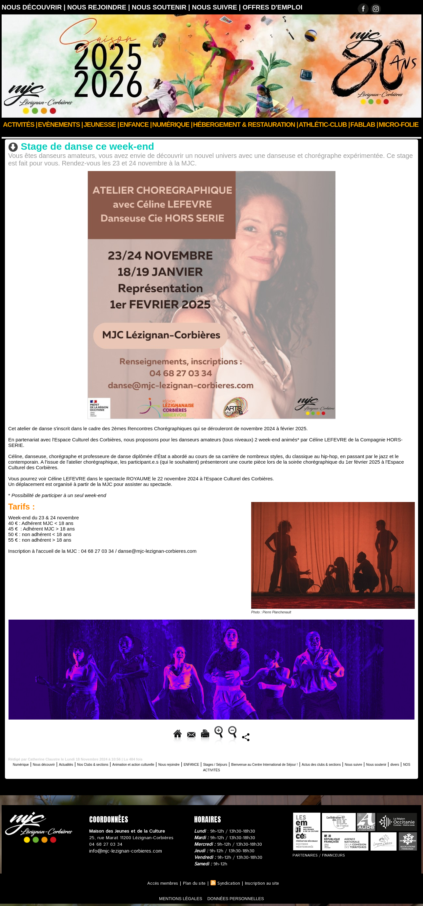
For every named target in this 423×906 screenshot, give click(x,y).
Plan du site (193, 882)
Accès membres (158, 882)
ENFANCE (270, 763)
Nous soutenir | (162, 7)
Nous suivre (207, 768)
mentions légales (170, 897)
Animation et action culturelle (187, 763)
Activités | (20, 124)
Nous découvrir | (34, 7)
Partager (354, 736)
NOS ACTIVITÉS (293, 768)
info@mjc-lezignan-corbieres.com (123, 850)
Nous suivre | (217, 7)
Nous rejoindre (239, 763)
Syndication (229, 882)
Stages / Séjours (304, 763)
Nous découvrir (39, 133)
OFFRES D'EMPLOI (273, 7)
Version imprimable (164, 736)
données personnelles (245, 897)
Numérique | (172, 124)
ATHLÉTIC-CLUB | (324, 124)
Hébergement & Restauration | (245, 124)
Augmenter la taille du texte (230, 736)
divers (264, 768)
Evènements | (60, 124)
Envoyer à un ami (109, 736)
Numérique (27, 763)
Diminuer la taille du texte (302, 736)
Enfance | (136, 124)
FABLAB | (364, 124)
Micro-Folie (398, 124)
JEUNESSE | (101, 124)
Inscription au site (266, 882)
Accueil (9, 133)
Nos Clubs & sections (129, 763)
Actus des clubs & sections (160, 768)
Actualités (90, 763)
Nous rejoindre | (99, 7)
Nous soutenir (239, 768)
